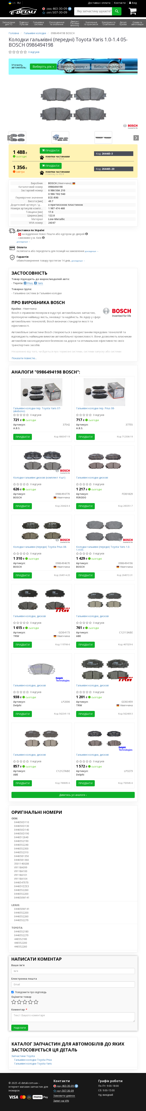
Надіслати (20, 1027)
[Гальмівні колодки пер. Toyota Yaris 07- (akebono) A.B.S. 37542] (41, 392)
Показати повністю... (24, 358)
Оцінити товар (21, 996)
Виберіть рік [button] (43, 66)
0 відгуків (33, 52)
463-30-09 (55, 8)
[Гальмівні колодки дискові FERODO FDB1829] (104, 461)
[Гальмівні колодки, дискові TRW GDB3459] (104, 669)
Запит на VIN (61, 1100)
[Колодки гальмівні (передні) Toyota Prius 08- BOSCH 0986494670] (41, 530)
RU (19, 2)
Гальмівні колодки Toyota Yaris (33, 1063)
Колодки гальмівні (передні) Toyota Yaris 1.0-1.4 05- (103, 548)
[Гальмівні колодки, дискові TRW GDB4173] (41, 599)
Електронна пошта (24, 978)
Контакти (120, 2)
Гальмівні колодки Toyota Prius (33, 1059)
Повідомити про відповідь (29, 992)
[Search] (116, 11)
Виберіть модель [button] (108, 66)
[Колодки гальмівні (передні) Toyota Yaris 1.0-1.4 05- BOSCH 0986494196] (104, 530)
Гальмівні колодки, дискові (29, 616)
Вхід (133, 2)
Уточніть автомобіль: (19, 66)
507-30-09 (54, 12)
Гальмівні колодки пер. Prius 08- (95, 408)
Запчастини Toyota (23, 1056)
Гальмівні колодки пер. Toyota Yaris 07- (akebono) (37, 409)
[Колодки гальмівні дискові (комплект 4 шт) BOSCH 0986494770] (41, 461)
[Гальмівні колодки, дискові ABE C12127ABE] (41, 738)
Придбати (50, 150)
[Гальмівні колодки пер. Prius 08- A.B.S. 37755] (104, 392)
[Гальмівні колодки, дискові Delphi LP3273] (104, 738)
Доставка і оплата (99, 2)
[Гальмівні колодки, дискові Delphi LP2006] (41, 669)
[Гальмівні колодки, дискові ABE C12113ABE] (104, 599)
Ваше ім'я (18, 965)
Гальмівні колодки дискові (92, 477)
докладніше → (23, 241)
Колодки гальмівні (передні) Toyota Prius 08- (40, 547)
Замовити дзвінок (64, 1095)
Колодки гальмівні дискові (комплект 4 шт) (39, 477)
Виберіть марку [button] (74, 66)
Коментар (19, 1009)
